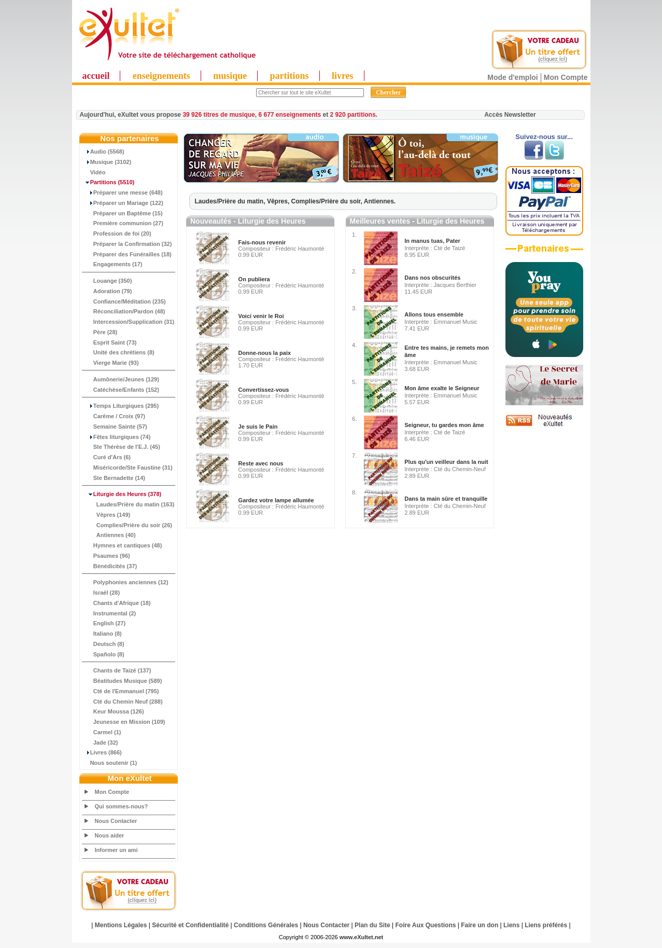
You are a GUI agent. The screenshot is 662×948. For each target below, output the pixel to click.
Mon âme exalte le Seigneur (441, 388)
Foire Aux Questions (426, 925)
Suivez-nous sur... (544, 137)
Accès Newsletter (510, 114)
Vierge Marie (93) (110, 363)
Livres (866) (102, 752)
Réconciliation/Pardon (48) (123, 311)
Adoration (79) (107, 291)
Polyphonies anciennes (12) (125, 582)
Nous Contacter (116, 821)
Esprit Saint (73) (109, 342)
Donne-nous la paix (264, 353)
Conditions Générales (266, 925)
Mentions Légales (121, 925)
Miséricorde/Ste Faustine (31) (127, 467)
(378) (122, 494)
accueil (96, 76)
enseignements (161, 76)
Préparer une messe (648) (122, 192)
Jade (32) (100, 742)
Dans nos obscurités (432, 277)
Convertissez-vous (263, 390)
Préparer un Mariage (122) (122, 203)
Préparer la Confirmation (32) (127, 244)
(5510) (108, 182)
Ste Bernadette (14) (114, 478)
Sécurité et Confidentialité (190, 925)
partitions (289, 76)
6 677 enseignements (289, 114)
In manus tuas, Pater (432, 241)
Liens (511, 925)
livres (343, 76)
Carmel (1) (101, 732)
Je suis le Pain (258, 426)
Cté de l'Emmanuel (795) (120, 691)
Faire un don (479, 925)
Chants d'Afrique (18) (116, 603)
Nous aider (109, 835)
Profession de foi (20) (116, 233)
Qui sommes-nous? (121, 806)
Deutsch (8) (103, 644)
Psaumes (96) (106, 556)
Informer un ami (116, 850)
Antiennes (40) (109, 535)
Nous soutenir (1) (109, 763)
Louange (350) (107, 281)
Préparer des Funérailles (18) (127, 254)
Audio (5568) (103, 151)
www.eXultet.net (362, 937)
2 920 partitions (353, 114)
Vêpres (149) (106, 515)
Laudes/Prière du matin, (231, 201)
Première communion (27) (122, 223)
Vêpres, (279, 201)
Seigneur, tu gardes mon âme (444, 425)
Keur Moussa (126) (113, 711)
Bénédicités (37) (109, 566)
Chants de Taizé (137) (116, 670)
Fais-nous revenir (262, 242)
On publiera (254, 279)
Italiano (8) (102, 633)
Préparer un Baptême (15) (122, 213)
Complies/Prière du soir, (327, 201)
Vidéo (94, 172)
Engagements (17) (112, 264)
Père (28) (100, 332)
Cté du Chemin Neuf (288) (122, 701)
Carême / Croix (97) (114, 416)
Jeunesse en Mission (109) (123, 722)
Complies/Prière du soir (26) (127, 525)
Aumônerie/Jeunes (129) (120, 379)
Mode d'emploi (512, 77)
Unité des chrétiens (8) (118, 352)
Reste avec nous (261, 463)
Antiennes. (380, 201)
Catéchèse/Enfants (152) (120, 390)
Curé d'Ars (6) (106, 457)
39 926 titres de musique (218, 114)
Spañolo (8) (103, 654)
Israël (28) (101, 592)
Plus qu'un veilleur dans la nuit (446, 462)
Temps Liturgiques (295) (120, 406)
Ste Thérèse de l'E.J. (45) (121, 447)
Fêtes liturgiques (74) (116, 437)
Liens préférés (546, 925)
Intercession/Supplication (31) (128, 322)
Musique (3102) (107, 162)
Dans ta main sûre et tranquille (445, 499)
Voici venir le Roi (261, 316)
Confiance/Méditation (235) (124, 301)
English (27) (104, 623)
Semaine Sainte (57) (114, 426)
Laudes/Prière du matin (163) (128, 504)
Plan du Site (372, 925)
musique (230, 76)
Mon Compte (566, 77)
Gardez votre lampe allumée (276, 500)
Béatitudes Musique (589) (122, 681)
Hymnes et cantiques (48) (122, 545)
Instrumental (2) (109, 613)
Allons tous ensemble (433, 314)
